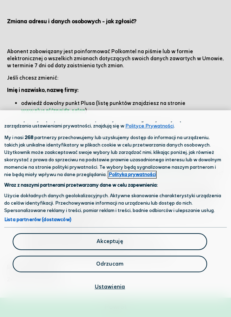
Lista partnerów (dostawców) (37, 220)
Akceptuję (110, 241)
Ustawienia (110, 287)
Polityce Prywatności (149, 126)
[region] (115, 213)
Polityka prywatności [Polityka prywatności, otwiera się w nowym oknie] (132, 175)
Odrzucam (110, 264)
